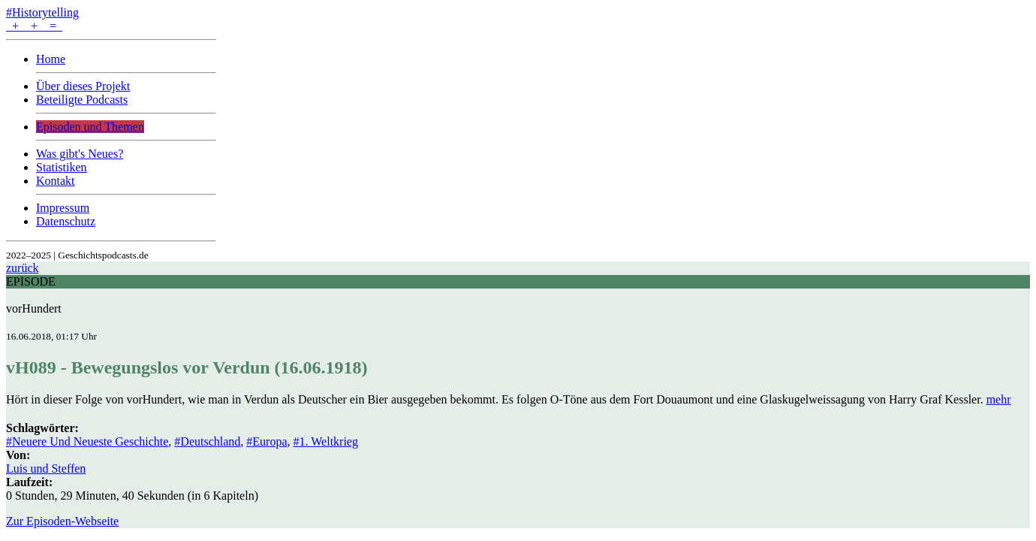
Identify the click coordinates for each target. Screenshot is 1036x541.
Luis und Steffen (46, 468)
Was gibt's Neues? (79, 153)
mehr (998, 399)
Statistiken (61, 167)
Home (50, 59)
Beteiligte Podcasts (82, 99)
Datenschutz (65, 221)
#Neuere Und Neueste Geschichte (87, 441)
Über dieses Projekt (83, 86)
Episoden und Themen (90, 126)
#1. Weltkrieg (326, 441)
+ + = (34, 26)
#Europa (266, 441)
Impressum (62, 207)
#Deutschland (207, 441)
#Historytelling (42, 12)
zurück (22, 267)
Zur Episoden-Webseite (62, 521)
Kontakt (55, 180)
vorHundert (34, 308)
